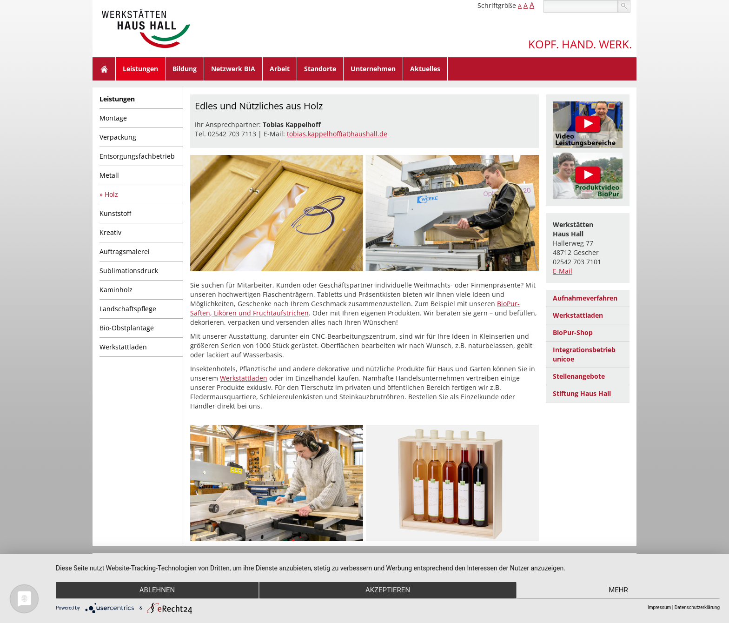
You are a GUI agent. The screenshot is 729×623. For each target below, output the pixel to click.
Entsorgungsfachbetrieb (137, 156)
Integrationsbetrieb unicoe (584, 354)
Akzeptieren (387, 591)
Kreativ (110, 232)
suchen (624, 6)
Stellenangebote (579, 376)
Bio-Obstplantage (126, 327)
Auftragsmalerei (124, 251)
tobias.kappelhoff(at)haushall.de (337, 133)
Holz (111, 194)
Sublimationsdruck (128, 270)
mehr (620, 591)
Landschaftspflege (127, 308)
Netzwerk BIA (233, 68)
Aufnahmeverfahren (585, 298)
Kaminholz (116, 289)
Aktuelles (425, 68)
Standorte (320, 68)
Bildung (184, 68)
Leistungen (140, 68)
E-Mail (562, 271)
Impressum (659, 607)
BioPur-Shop (573, 332)
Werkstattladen (123, 346)
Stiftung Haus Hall (582, 393)
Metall (109, 175)
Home (104, 68)
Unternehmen (373, 68)
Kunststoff (115, 213)
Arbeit (280, 68)
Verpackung (117, 137)
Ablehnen (154, 591)
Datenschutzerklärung (697, 607)
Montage (113, 118)
